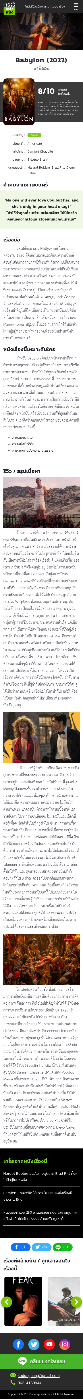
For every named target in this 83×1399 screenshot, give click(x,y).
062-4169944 (30, 1383)
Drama (34, 135)
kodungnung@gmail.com (39, 1375)
